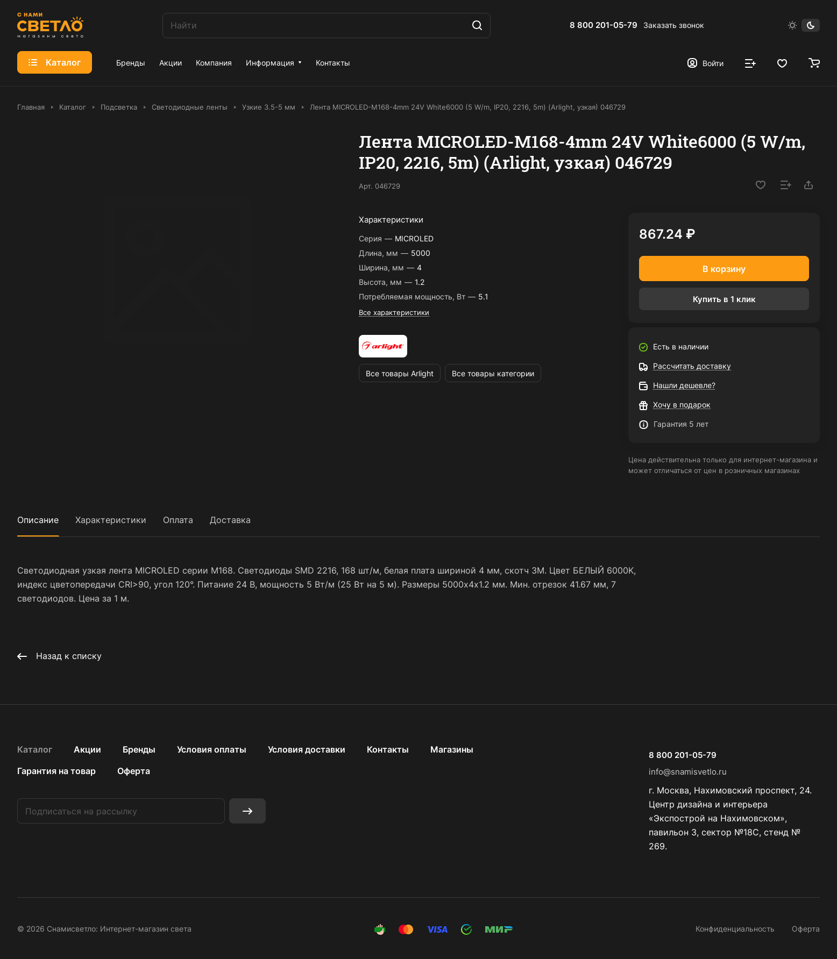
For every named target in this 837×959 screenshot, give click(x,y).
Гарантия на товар (56, 770)
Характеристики (110, 519)
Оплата (178, 519)
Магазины (451, 749)
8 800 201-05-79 (603, 25)
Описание (38, 519)
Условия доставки (306, 749)
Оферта (133, 770)
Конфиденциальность (735, 928)
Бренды (139, 749)
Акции (87, 749)
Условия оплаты (211, 749)
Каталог (34, 749)
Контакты (388, 749)
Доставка (230, 519)
